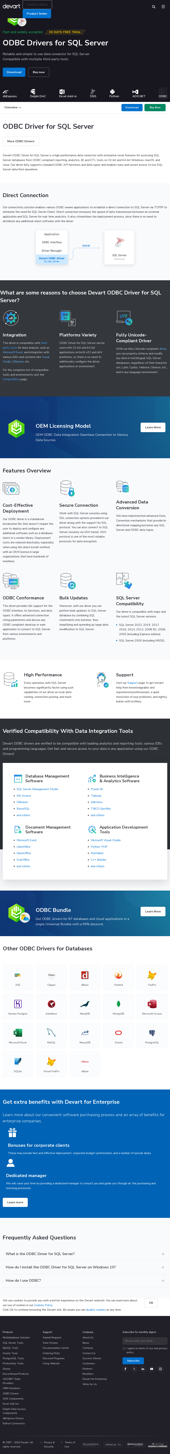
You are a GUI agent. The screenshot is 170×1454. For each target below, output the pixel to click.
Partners (87, 1368)
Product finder (37, 14)
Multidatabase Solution (16, 1337)
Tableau (96, 796)
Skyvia (6, 1368)
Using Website (51, 1363)
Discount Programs (54, 1358)
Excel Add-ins (11, 1403)
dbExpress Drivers (13, 1418)
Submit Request (52, 1337)
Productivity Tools (13, 1363)
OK (151, 1303)
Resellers (88, 1374)
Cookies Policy (43, 1305)
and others (23, 815)
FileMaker (97, 853)
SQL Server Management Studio (37, 789)
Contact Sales (37, 5)
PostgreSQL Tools (13, 1358)
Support (132, 683)
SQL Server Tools (13, 1343)
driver (163, 349)
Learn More (153, 427)
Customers (89, 1363)
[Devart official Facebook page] (125, 1369)
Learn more (15, 1202)
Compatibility (11, 379)
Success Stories (92, 1358)
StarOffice (23, 860)
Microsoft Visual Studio (106, 840)
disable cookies (96, 1310)
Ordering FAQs (51, 1353)
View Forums (50, 1343)
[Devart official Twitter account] (134, 1369)
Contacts (88, 1348)
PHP (104, 847)
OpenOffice (24, 853)
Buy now (39, 72)
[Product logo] (16, 428)
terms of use (146, 1348)
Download (14, 72)
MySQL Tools (10, 1348)
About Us (88, 1337)
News (86, 1343)
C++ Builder (98, 860)
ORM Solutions (11, 1388)
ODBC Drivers (11, 1393)
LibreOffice (23, 847)
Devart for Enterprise (95, 1379)
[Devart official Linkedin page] (143, 1369)
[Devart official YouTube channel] (152, 1369)
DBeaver (18, 362)
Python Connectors (14, 1423)
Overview (12, 107)
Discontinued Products (16, 1374)
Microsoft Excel (13, 352)
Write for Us (90, 1384)
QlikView (96, 802)
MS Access (24, 796)
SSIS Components (13, 1398)
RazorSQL (23, 809)
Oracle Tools (10, 1353)
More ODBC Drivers (21, 141)
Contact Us (89, 1353)
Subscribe (133, 1360)
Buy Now (155, 107)
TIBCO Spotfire (101, 809)
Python (95, 847)
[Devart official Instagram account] (160, 1369)
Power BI (97, 789)
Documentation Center (56, 1348)
